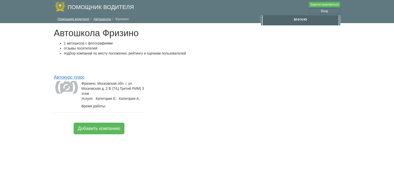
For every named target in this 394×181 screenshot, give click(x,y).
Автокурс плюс (69, 77)
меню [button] (300, 19)
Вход (324, 11)
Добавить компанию (99, 128)
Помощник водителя (101, 7)
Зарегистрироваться (324, 4)
